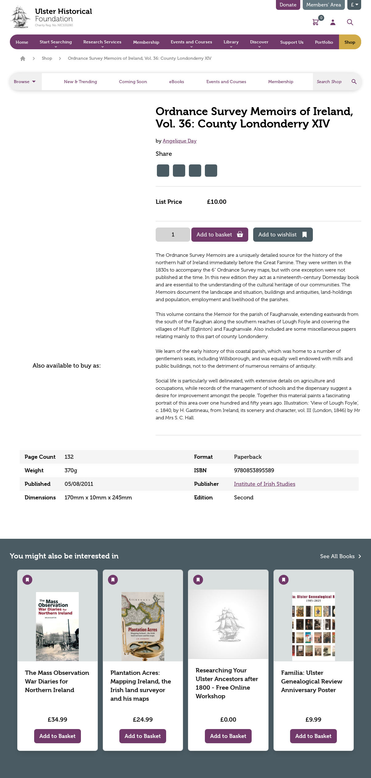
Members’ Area (323, 5)
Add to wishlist (283, 235)
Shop (47, 58)
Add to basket (220, 234)
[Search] (337, 81)
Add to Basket (57, 736)
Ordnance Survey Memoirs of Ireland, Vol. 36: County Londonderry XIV (139, 58)
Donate (288, 5)
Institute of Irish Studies (264, 484)
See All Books (340, 556)
